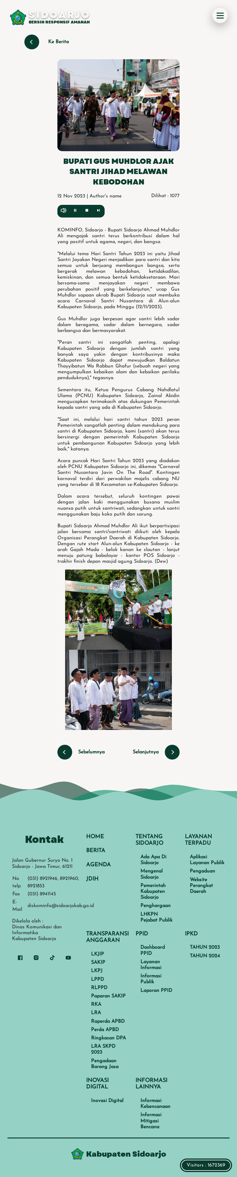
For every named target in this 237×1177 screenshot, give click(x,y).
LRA (96, 1012)
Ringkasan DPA (108, 1038)
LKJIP (97, 954)
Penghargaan (155, 905)
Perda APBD (105, 1029)
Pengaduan (202, 871)
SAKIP (98, 962)
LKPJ (96, 970)
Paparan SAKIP (108, 996)
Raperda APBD (108, 1021)
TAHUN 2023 (205, 947)
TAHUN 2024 (205, 956)
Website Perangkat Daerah (201, 885)
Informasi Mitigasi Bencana (150, 1121)
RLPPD (99, 987)
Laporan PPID (156, 990)
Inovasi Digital (107, 1100)
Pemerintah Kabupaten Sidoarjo (153, 891)
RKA (96, 1004)
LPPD (97, 979)
